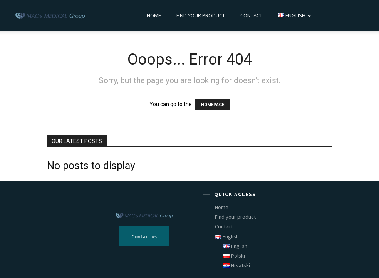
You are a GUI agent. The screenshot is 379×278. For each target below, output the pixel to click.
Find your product (200, 15)
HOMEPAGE (212, 104)
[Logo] (50, 15)
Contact (251, 15)
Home (154, 15)
